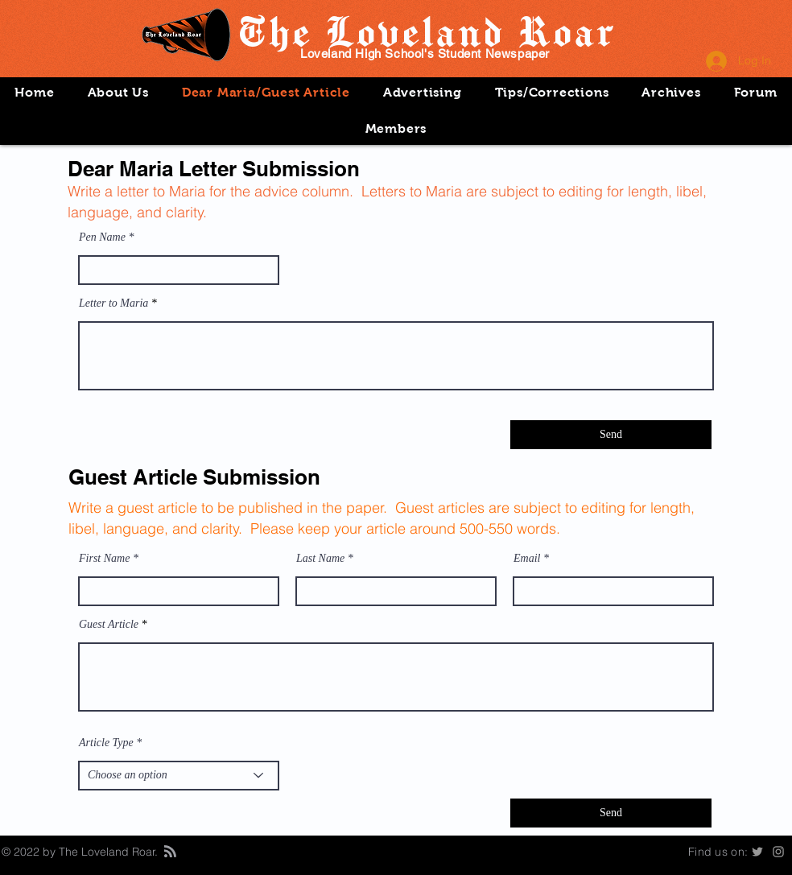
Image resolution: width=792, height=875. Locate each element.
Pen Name (102, 237)
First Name (104, 558)
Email (527, 558)
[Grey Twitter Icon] (757, 851)
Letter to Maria (113, 303)
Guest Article (108, 624)
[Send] (611, 434)
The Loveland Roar (425, 30)
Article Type (106, 743)
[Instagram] (778, 851)
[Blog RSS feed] (170, 852)
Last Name (320, 558)
